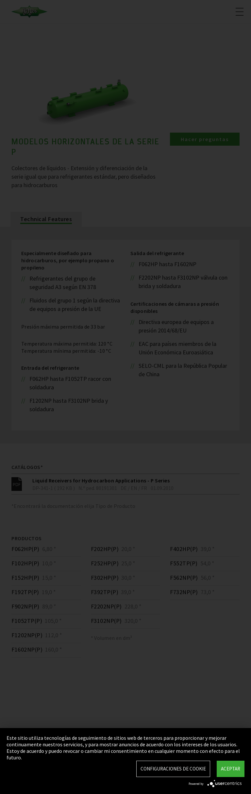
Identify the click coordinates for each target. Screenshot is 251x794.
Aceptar (230, 769)
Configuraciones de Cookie (173, 769)
